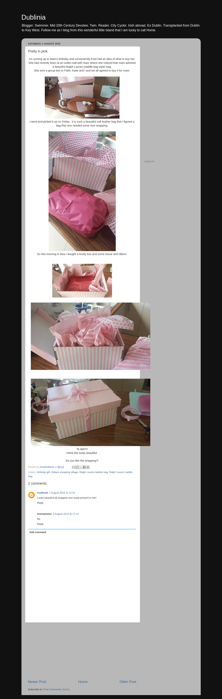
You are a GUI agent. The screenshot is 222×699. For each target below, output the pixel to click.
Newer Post (37, 682)
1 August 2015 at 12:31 (62, 492)
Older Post (127, 682)
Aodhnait (42, 492)
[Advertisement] (82, 651)
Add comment (37, 532)
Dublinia (33, 17)
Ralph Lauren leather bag (93, 472)
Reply (40, 502)
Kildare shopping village (64, 472)
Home (83, 682)
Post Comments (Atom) (56, 689)
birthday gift (43, 472)
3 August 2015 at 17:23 (66, 513)
